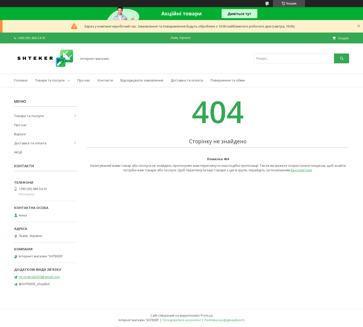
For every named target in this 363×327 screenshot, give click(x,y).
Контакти (105, 80)
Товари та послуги (50, 80)
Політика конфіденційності (224, 320)
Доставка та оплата (187, 80)
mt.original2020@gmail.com (39, 277)
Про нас (83, 80)
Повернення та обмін (227, 80)
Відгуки (20, 134)
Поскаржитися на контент (181, 320)
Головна (20, 80)
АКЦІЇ (18, 152)
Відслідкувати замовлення (141, 80)
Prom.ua (207, 315)
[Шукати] (341, 58)
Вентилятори (301, 170)
